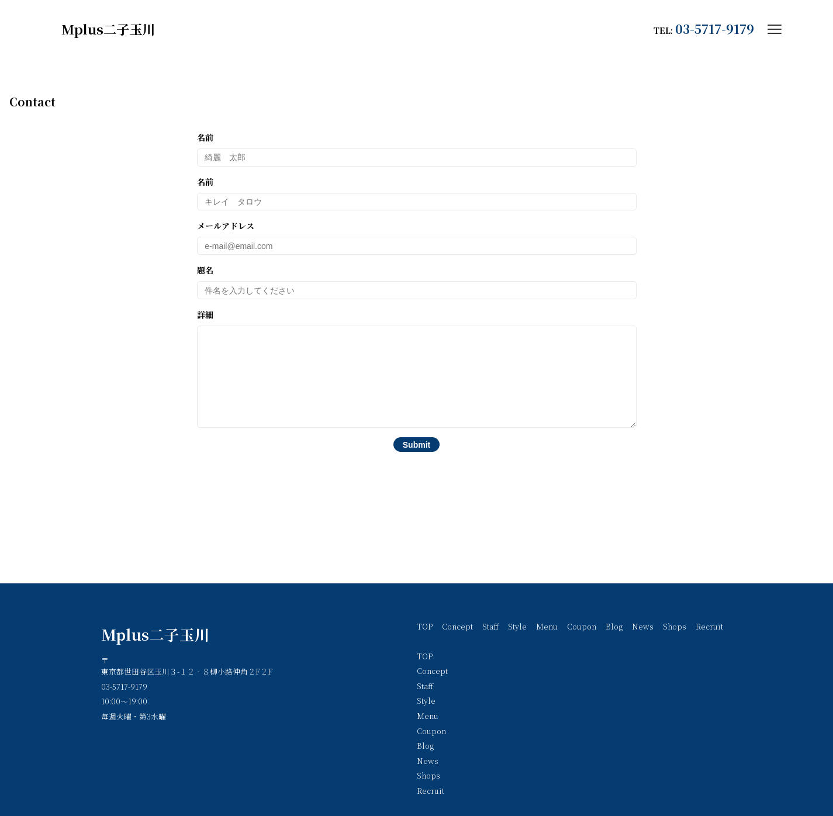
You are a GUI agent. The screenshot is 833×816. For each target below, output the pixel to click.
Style (517, 626)
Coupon (581, 626)
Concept (457, 626)
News (643, 626)
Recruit (709, 626)
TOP (425, 626)
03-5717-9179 (714, 28)
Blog (614, 626)
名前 (417, 149)
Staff (490, 626)
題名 (417, 281)
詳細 (417, 377)
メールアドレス (417, 237)
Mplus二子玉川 (155, 634)
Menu (547, 626)
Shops (674, 626)
